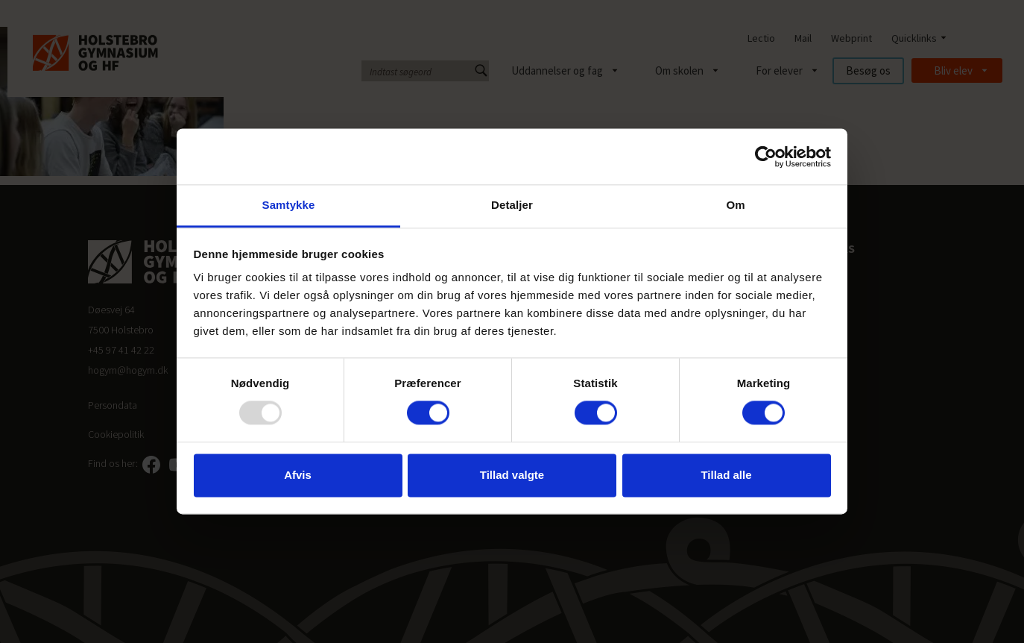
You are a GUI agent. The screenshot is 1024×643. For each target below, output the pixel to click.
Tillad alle (726, 474)
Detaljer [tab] (512, 204)
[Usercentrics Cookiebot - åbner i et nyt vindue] (766, 156)
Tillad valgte (512, 474)
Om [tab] (735, 204)
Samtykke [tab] (288, 204)
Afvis (298, 474)
